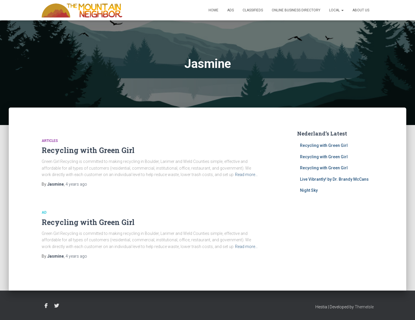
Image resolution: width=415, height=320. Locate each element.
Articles (50, 141)
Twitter (56, 306)
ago (76, 184)
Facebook (46, 306)
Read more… (246, 174)
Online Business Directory (296, 10)
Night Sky (309, 190)
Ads (230, 10)
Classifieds (253, 10)
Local (336, 10)
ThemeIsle (364, 307)
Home (213, 10)
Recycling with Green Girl (88, 150)
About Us (360, 10)
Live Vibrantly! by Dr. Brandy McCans (334, 179)
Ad (44, 212)
